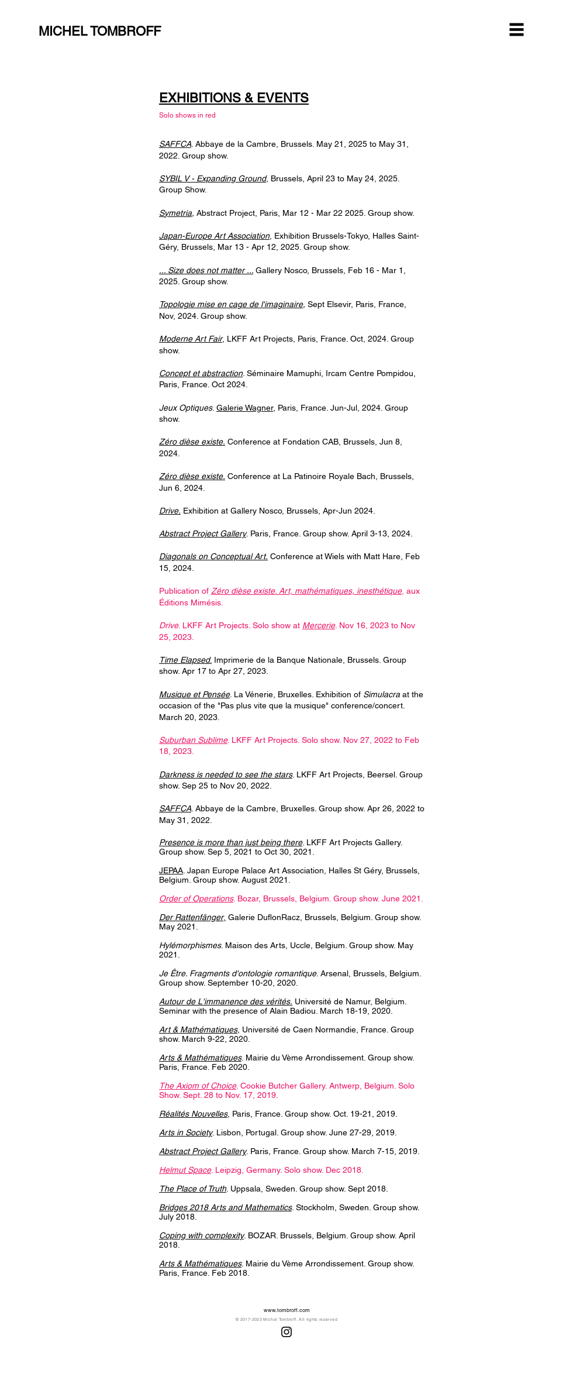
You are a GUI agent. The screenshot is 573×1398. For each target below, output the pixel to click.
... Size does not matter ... (206, 270)
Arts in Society (185, 1132)
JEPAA (171, 870)
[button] (517, 29)
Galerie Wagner (244, 407)
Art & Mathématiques (198, 1029)
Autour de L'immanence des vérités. (225, 1001)
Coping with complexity (201, 1235)
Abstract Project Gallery (202, 533)
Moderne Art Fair (190, 338)
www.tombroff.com (287, 1310)
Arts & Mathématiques (200, 1057)
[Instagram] (286, 1332)
